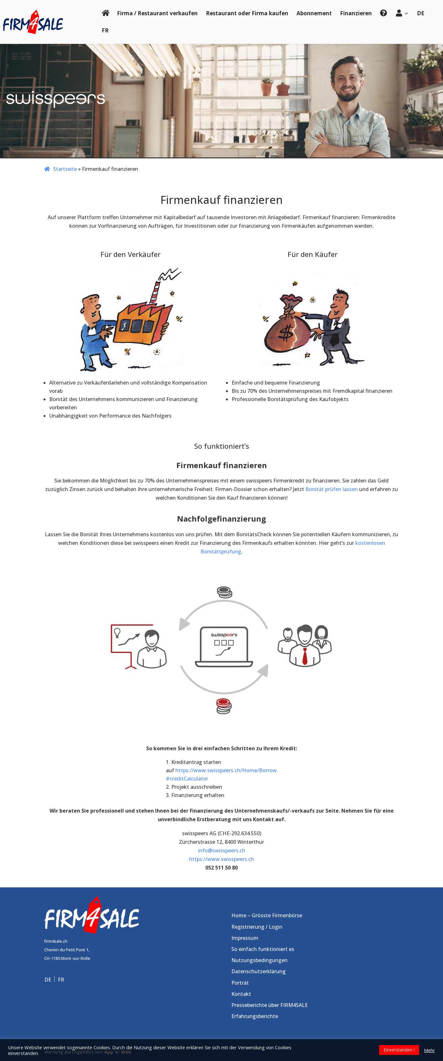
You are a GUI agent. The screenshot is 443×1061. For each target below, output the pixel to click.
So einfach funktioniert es (262, 949)
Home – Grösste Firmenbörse (266, 915)
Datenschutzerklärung (258, 971)
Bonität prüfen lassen (331, 489)
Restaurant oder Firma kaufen (247, 13)
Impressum (244, 937)
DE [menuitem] (47, 979)
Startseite (65, 168)
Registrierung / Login (257, 926)
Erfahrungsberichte (254, 1016)
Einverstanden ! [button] (399, 1050)
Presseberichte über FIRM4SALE (269, 1005)
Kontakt (241, 993)
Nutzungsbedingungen (259, 960)
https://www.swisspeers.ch (221, 859)
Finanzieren (356, 13)
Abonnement (314, 13)
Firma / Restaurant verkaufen (157, 13)
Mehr (429, 1050)
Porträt (240, 982)
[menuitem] (420, 18)
